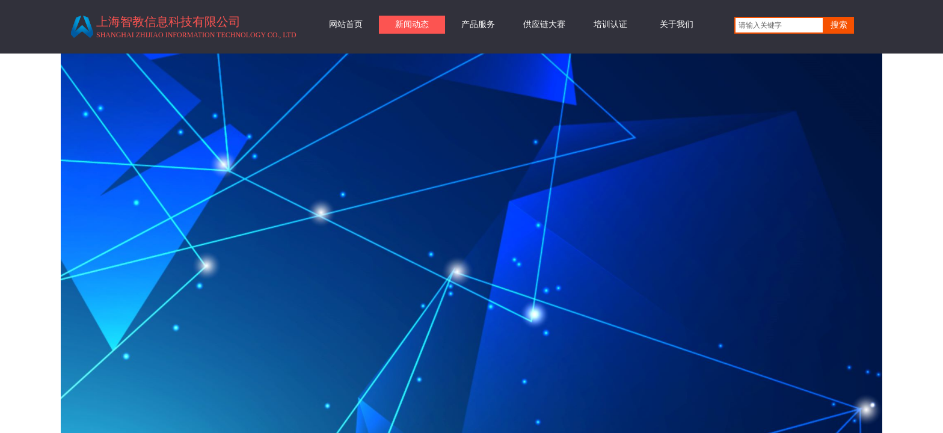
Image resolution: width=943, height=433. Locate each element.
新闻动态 (412, 24)
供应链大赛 (544, 24)
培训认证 (610, 24)
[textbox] (779, 25)
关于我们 (676, 24)
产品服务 (478, 24)
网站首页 (346, 24)
